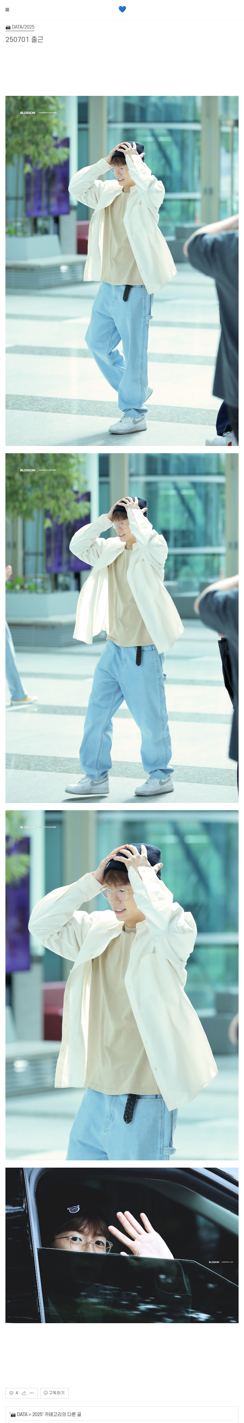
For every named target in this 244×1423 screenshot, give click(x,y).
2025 (37, 1414)
